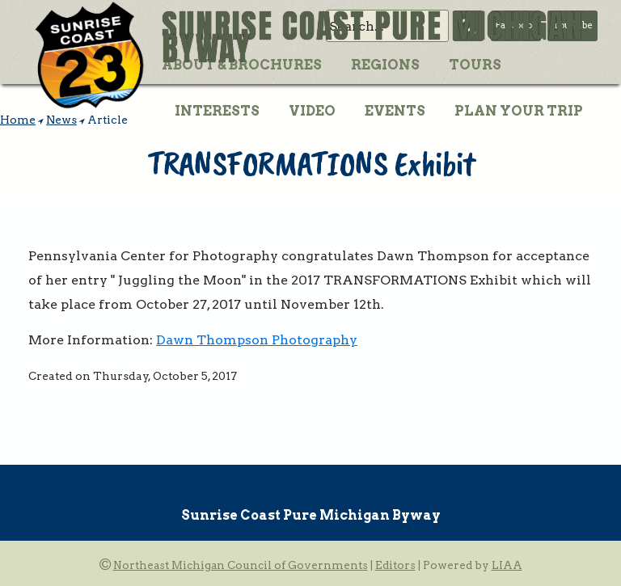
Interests (217, 111)
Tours (475, 65)
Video (312, 111)
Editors (395, 565)
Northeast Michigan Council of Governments (240, 565)
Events (395, 111)
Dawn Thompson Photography (256, 340)
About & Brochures (242, 65)
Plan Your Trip (518, 111)
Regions (385, 65)
